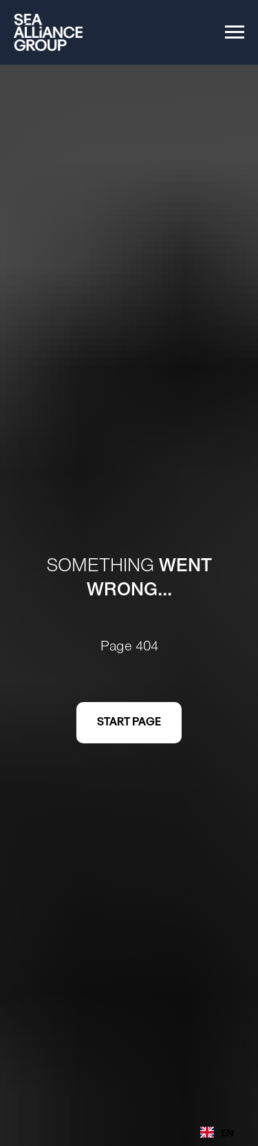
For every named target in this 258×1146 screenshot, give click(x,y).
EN (217, 1132)
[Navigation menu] (234, 32)
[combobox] (217, 1132)
